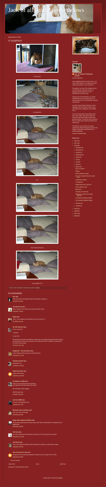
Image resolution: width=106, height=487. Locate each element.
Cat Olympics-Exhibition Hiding (83, 200)
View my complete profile (79, 133)
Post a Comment (15, 460)
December (79, 147)
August (78, 157)
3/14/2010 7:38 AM (18, 311)
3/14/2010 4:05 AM (18, 301)
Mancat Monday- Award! (82, 173)
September (79, 155)
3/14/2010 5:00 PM (18, 394)
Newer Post (12, 464)
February (78, 203)
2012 (75, 141)
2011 (75, 143)
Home (37, 464)
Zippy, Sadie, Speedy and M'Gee (22, 420)
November (79, 150)
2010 (75, 145)
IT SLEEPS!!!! (79, 182)
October (78, 152)
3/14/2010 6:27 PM (18, 404)
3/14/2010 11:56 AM (18, 365)
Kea (14, 296)
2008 (75, 211)
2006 (75, 216)
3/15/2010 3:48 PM (18, 426)
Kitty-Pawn (78, 189)
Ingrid (14, 317)
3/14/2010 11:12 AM (18, 355)
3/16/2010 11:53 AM (18, 436)
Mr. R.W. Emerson (18, 327)
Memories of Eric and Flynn (21, 410)
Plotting (77, 171)
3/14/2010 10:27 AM (18, 345)
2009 (75, 208)
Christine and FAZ (18, 361)
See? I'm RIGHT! (80, 168)
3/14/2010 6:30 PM (18, 414)
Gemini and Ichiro (18, 371)
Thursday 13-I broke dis (81, 191)
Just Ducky (16, 442)
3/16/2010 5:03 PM (18, 447)
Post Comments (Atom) (22, 467)
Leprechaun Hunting (80, 179)
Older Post (63, 464)
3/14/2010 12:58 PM (18, 375)
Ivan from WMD (17, 400)
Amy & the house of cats (20, 452)
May (77, 164)
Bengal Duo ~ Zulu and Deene (21, 351)
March (78, 166)
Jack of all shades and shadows (46, 9)
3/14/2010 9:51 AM (18, 321)
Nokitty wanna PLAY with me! (83, 184)
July (77, 159)
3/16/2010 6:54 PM (18, 457)
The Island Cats (17, 306)
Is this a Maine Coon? (81, 187)
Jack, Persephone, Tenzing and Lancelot (83, 74)
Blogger (60, 478)
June (77, 162)
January (78, 205)
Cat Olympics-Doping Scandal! (83, 198)
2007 (75, 213)
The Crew (15, 432)
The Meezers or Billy (19, 381)
